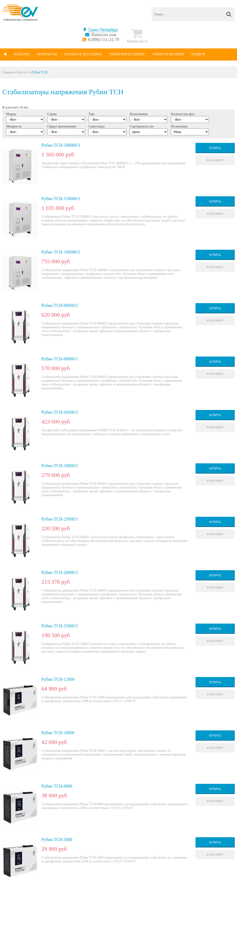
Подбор (198, 54)
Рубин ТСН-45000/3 (59, 412)
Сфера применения (61, 126)
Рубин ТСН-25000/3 (59, 519)
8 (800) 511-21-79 (103, 39)
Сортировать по (142, 126)
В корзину (215, 160)
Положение (179, 126)
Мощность (14, 126)
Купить (215, 148)
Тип (91, 114)
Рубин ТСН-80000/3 (59, 305)
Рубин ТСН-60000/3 (59, 359)
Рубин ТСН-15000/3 (59, 626)
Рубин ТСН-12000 (57, 679)
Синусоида (96, 126)
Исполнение (139, 114)
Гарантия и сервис (127, 54)
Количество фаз (183, 114)
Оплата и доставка (83, 54)
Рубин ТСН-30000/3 (59, 465)
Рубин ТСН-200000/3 (60, 145)
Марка (11, 114)
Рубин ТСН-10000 (57, 732)
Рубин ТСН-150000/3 (60, 198)
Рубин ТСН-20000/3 (59, 572)
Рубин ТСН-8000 (56, 786)
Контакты (47, 54)
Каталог (22, 54)
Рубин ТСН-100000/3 (60, 252)
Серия (52, 114)
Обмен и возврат (168, 54)
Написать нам (103, 34)
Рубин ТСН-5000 (56, 839)
